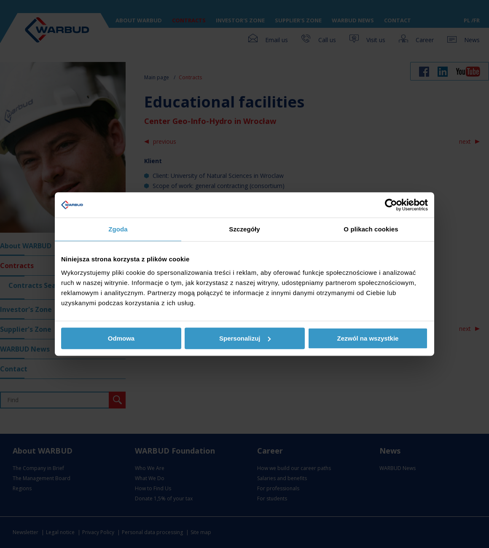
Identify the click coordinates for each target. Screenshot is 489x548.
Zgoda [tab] (118, 229)
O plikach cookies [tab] (371, 229)
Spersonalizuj (245, 338)
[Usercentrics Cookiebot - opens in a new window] (391, 205)
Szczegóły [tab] (244, 229)
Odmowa (121, 338)
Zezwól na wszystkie (368, 338)
